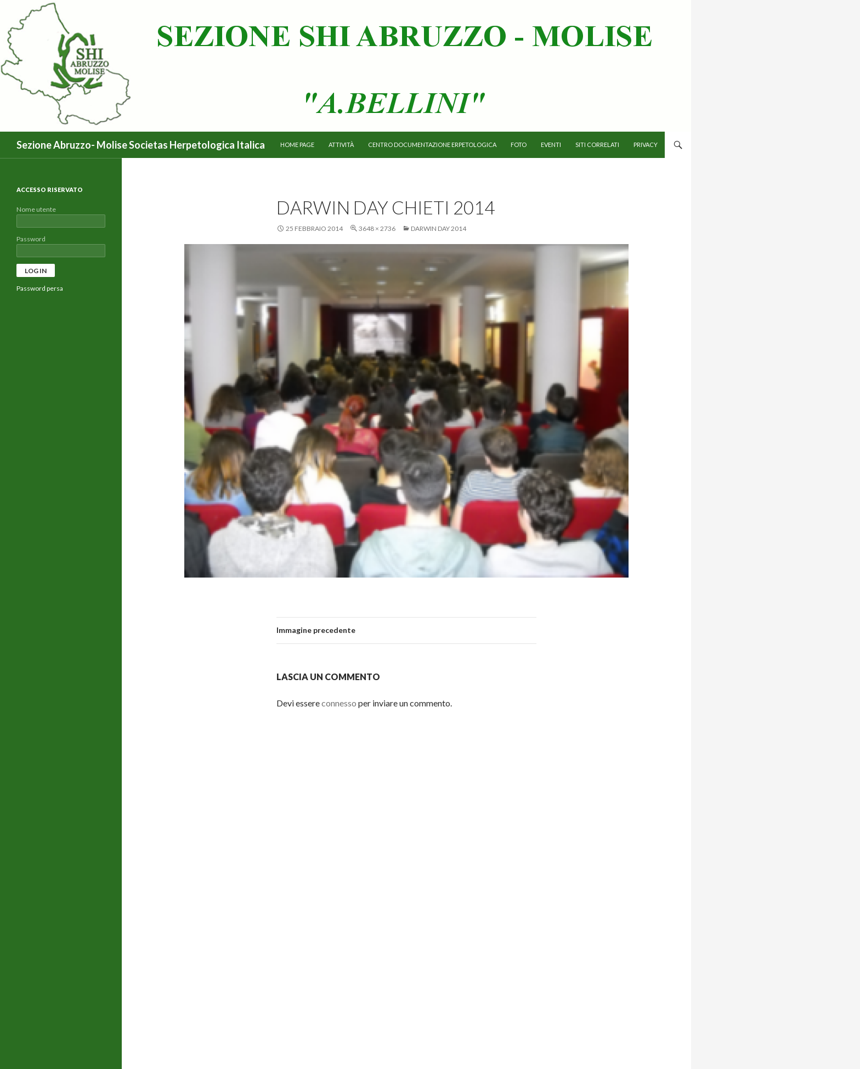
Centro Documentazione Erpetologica (432, 144)
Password (31, 239)
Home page (297, 144)
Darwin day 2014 (438, 228)
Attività (341, 144)
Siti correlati (597, 144)
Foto (519, 144)
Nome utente (36, 209)
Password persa (39, 288)
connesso (339, 703)
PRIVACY (645, 144)
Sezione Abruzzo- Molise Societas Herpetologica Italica (140, 145)
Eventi (551, 144)
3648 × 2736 (377, 228)
